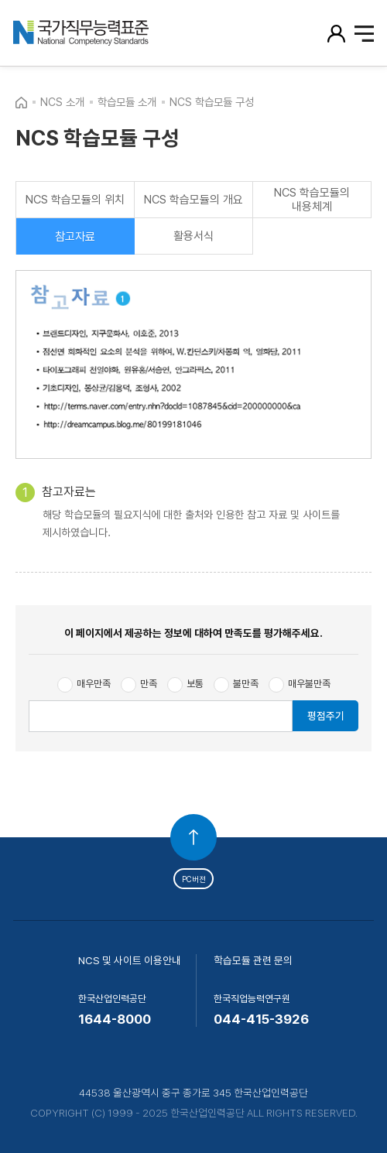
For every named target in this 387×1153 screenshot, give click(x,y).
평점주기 (325, 716)
